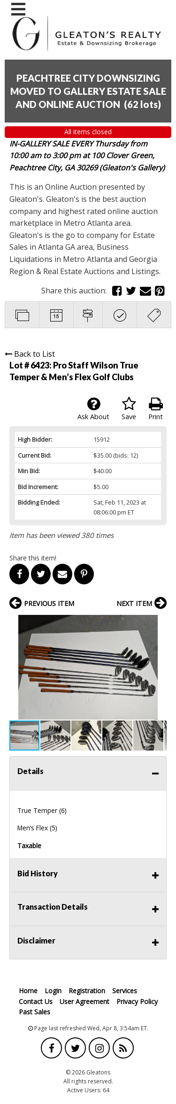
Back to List (30, 354)
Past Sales (34, 1011)
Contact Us (36, 1001)
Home (28, 990)
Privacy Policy (137, 1001)
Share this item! (32, 557)
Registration (87, 990)
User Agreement (84, 1001)
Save (129, 409)
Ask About (93, 409)
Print (155, 409)
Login (53, 990)
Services (124, 990)
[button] (158, 623)
